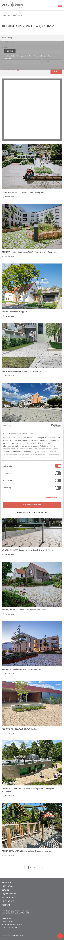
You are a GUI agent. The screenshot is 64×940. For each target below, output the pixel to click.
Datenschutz (7, 922)
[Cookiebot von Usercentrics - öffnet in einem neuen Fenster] (51, 425)
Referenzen (18, 15)
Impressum (6, 919)
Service (5, 890)
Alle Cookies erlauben (32, 505)
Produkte (6, 883)
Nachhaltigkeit (9, 898)
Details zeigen (51, 497)
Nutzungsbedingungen (12, 924)
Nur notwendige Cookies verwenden (32, 512)
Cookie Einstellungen (11, 927)
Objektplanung (7, 15)
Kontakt (6, 905)
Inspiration (7, 886)
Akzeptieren (9, 51)
